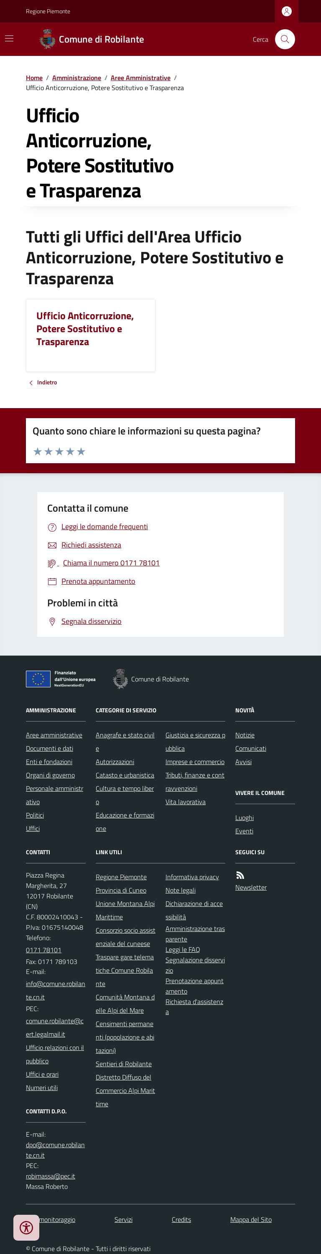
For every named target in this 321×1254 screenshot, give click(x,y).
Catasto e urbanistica (125, 775)
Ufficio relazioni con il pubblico (55, 1054)
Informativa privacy (192, 877)
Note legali (181, 890)
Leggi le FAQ (183, 949)
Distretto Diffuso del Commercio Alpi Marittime (125, 1090)
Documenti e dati (49, 748)
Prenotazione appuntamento (195, 986)
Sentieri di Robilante (124, 1064)
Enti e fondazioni (49, 762)
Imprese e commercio (195, 762)
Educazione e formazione (125, 821)
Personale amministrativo (54, 795)
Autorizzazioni (115, 762)
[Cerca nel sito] (281, 39)
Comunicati (250, 748)
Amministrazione (76, 78)
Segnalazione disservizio (195, 965)
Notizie (245, 735)
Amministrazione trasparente (195, 933)
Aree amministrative (54, 735)
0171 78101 (43, 950)
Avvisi (243, 762)
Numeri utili (42, 1087)
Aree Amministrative (141, 78)
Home (34, 78)
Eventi (244, 831)
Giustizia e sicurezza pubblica (195, 741)
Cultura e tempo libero (125, 795)
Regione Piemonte (48, 11)
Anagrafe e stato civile (125, 741)
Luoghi (244, 817)
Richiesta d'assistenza (194, 1007)
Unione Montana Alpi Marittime (125, 910)
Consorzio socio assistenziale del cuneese (125, 937)
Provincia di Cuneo (121, 890)
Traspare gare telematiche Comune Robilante (125, 970)
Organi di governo (50, 775)
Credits (181, 1219)
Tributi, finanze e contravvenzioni (195, 781)
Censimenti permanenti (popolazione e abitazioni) (125, 1037)
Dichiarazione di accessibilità (194, 910)
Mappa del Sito (251, 1219)
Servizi (123, 1219)
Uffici (33, 828)
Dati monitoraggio (50, 1219)
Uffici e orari (42, 1074)
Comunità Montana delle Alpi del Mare (125, 1003)
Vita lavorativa (186, 802)
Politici (35, 815)
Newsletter (251, 887)
